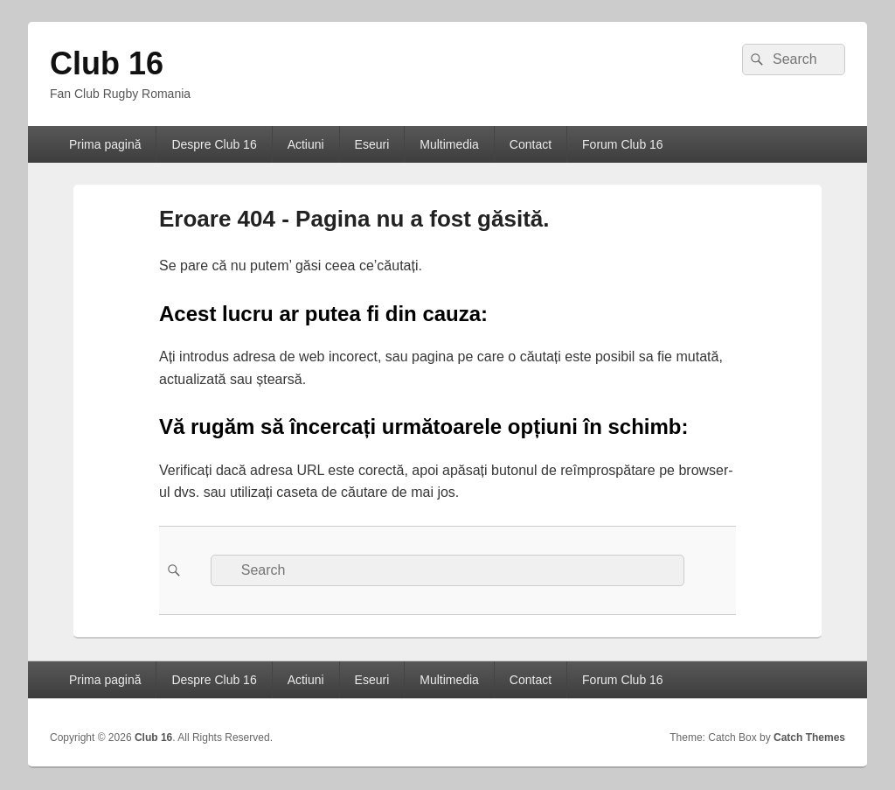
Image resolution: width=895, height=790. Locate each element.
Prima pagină (105, 144)
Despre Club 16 (213, 144)
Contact (531, 144)
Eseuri (372, 144)
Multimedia (449, 144)
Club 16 (106, 63)
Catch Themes (809, 737)
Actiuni (306, 144)
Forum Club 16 (622, 144)
